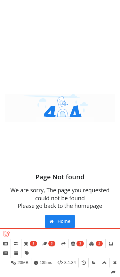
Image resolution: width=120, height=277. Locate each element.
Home (60, 221)
